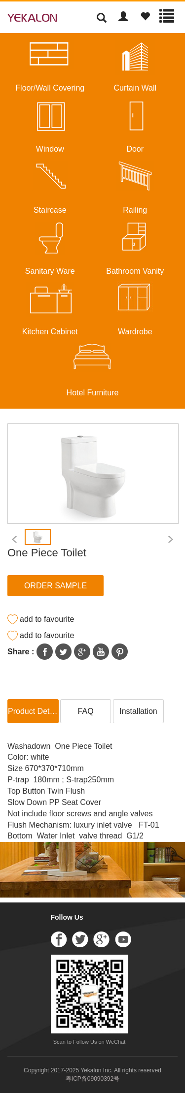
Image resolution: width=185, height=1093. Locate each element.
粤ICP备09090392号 (92, 1078)
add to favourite (47, 619)
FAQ (86, 711)
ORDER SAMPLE (55, 585)
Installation (138, 711)
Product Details (33, 711)
